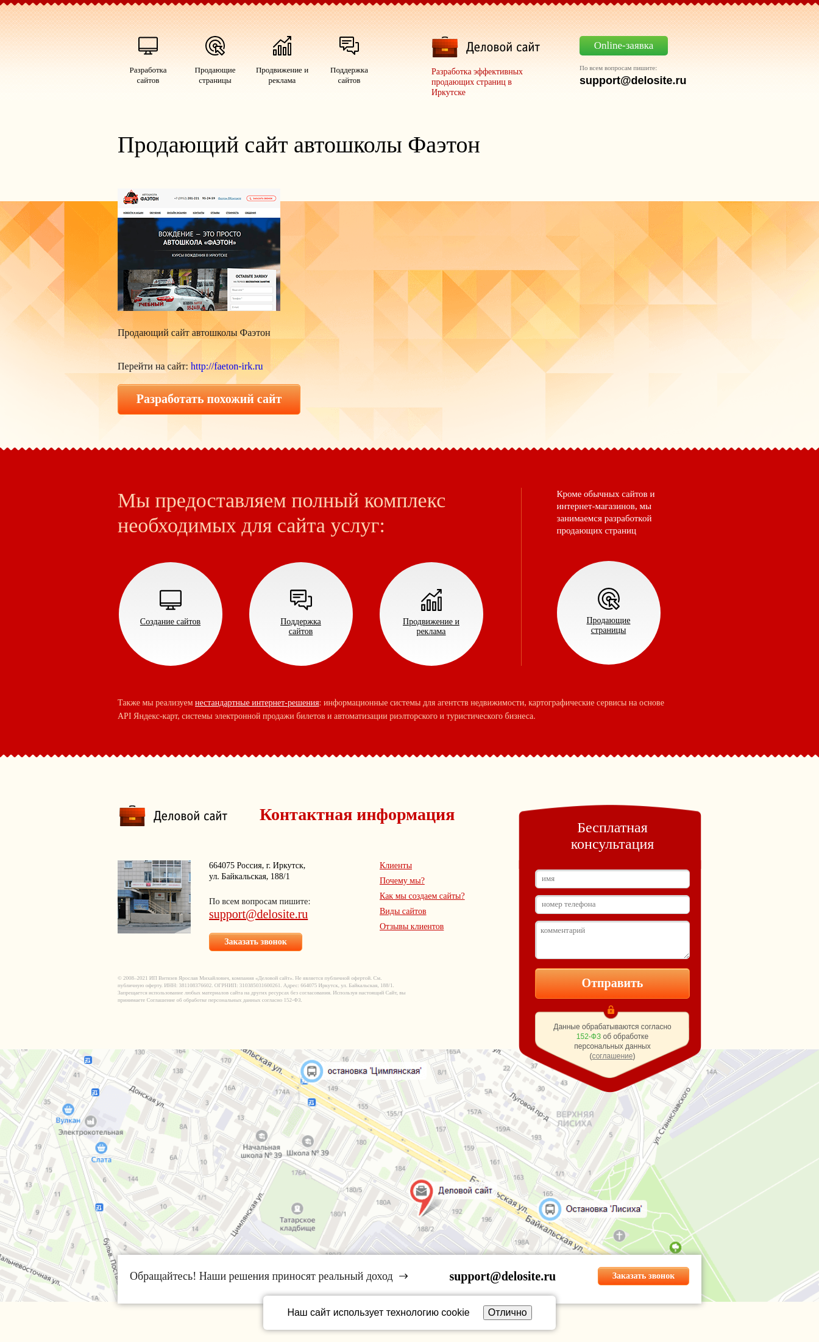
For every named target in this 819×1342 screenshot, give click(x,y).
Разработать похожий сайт (209, 398)
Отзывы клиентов (412, 926)
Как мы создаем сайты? (422, 896)
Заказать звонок (255, 941)
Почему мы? (402, 880)
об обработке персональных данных (219, 1000)
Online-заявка (624, 45)
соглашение (612, 1056)
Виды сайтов (403, 911)
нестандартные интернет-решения (257, 702)
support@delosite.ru (258, 914)
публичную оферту (139, 985)
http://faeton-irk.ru (227, 366)
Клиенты (396, 865)
